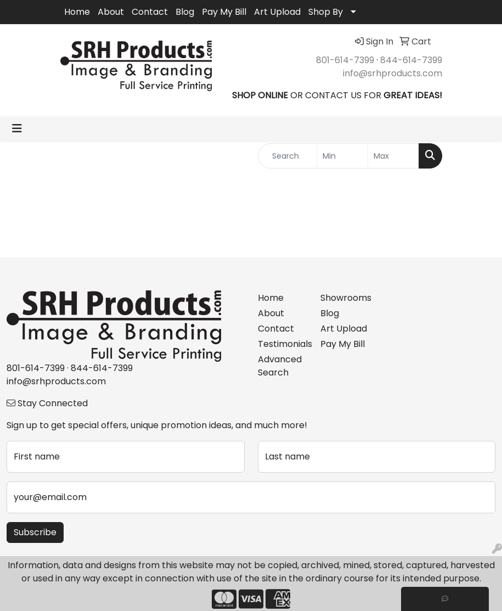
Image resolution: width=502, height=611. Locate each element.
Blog (185, 11)
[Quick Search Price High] (393, 156)
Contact (150, 11)
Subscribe (35, 532)
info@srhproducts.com (392, 73)
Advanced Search (280, 366)
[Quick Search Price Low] (342, 156)
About (111, 11)
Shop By (325, 11)
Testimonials (282, 344)
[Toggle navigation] (17, 128)
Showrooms (345, 298)
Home (77, 11)
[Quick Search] (288, 156)
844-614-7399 (411, 60)
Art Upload (277, 11)
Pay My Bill (224, 11)
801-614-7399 (345, 60)
